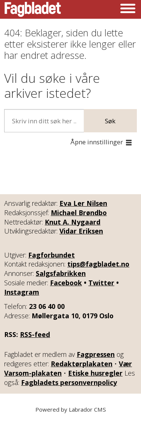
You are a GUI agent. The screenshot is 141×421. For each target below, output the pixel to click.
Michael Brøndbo (79, 212)
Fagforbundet (51, 254)
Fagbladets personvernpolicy (69, 382)
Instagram (21, 292)
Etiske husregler (95, 373)
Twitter (101, 282)
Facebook (66, 282)
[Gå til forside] (33, 9)
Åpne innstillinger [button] (96, 142)
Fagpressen (96, 354)
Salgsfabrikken (61, 273)
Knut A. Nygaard (72, 221)
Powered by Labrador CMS (70, 409)
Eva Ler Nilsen (83, 203)
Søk (110, 121)
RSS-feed (35, 334)
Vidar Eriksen (81, 230)
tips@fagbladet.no (98, 263)
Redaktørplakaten (81, 363)
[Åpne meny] (128, 9)
